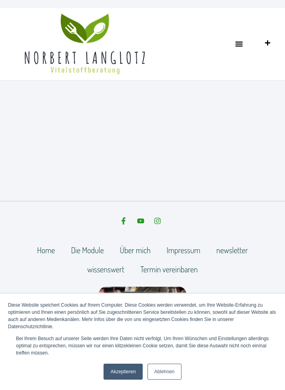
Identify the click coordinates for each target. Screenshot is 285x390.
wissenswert (105, 269)
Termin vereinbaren (169, 269)
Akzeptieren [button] (123, 371)
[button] (239, 44)
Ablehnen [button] (164, 371)
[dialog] (270, 374)
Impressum (183, 250)
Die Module (87, 250)
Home (46, 250)
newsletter (232, 250)
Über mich (135, 250)
